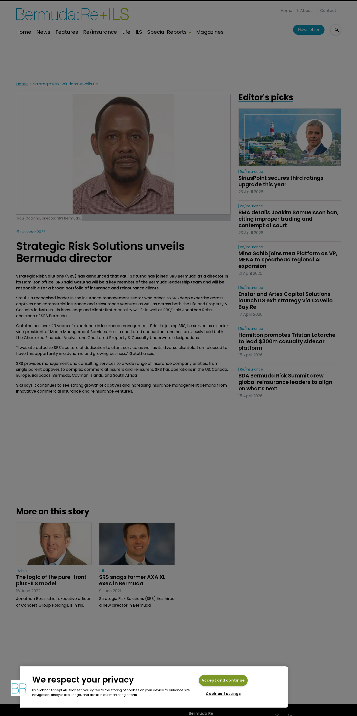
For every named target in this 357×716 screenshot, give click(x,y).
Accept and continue (223, 680)
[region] (154, 687)
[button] (19, 688)
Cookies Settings (223, 693)
